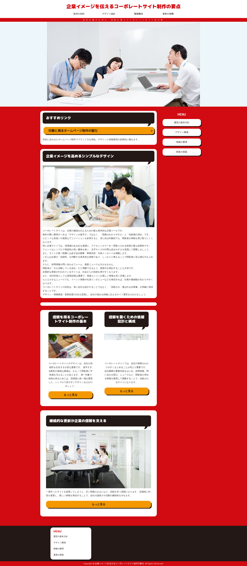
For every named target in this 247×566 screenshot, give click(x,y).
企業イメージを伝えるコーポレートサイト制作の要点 (123, 6)
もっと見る (70, 394)
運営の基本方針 (181, 122)
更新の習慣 (168, 13)
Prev (51, 64)
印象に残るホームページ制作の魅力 (73, 130)
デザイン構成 (181, 132)
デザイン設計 (108, 13)
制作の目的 (78, 13)
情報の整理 (181, 142)
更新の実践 (181, 152)
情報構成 (138, 13)
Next (195, 64)
